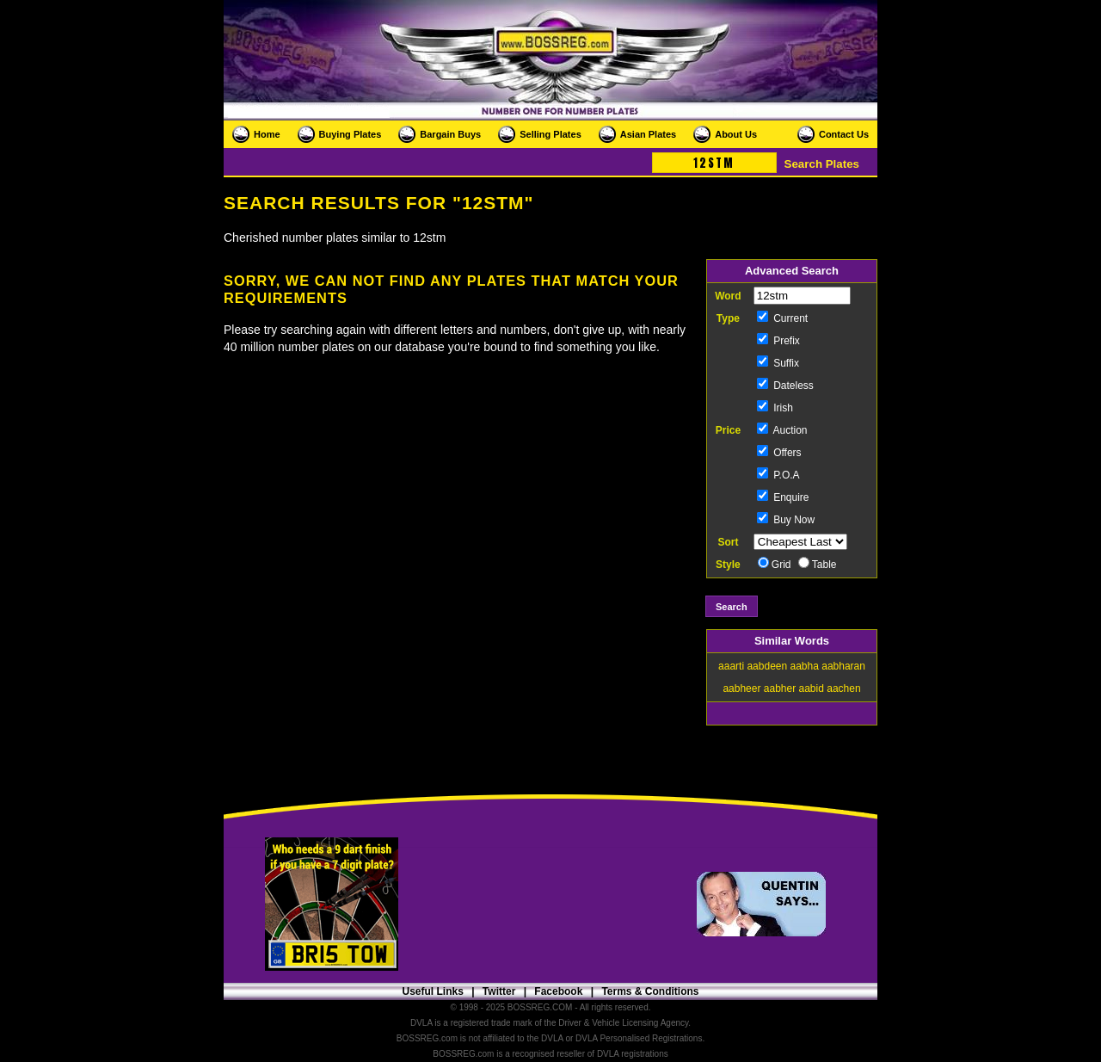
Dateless (785, 386)
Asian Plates (648, 134)
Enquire (783, 497)
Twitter (499, 991)
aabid (811, 688)
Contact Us (844, 134)
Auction (782, 430)
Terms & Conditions (649, 991)
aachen (843, 688)
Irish (775, 408)
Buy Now (786, 520)
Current (782, 318)
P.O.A (778, 475)
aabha (804, 666)
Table (817, 565)
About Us (736, 134)
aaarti (731, 666)
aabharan (843, 666)
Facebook (558, 991)
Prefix (778, 341)
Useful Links (432, 991)
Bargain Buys (450, 134)
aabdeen (767, 666)
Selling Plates (550, 134)
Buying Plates (350, 134)
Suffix (778, 363)
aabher (780, 688)
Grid (774, 565)
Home (267, 134)
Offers (779, 453)
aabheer (741, 688)
